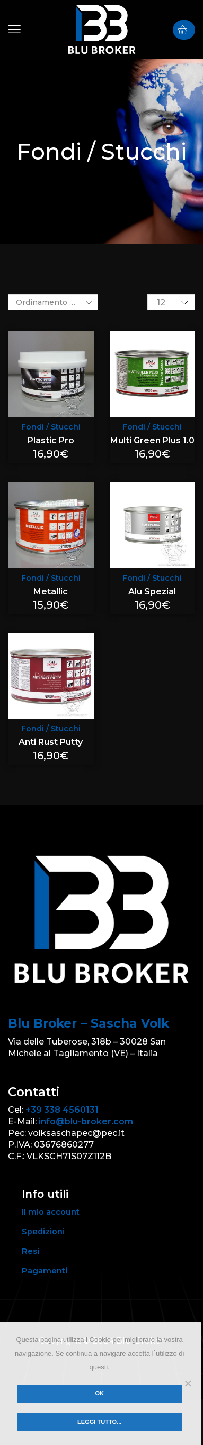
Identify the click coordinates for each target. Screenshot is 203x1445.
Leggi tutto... (99, 1422)
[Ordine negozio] (53, 302)
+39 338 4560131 (62, 1110)
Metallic (50, 591)
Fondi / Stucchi (51, 427)
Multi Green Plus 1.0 (152, 440)
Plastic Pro (51, 440)
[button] (14, 29)
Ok (99, 1393)
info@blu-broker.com (86, 1121)
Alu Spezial (152, 591)
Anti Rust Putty (51, 742)
